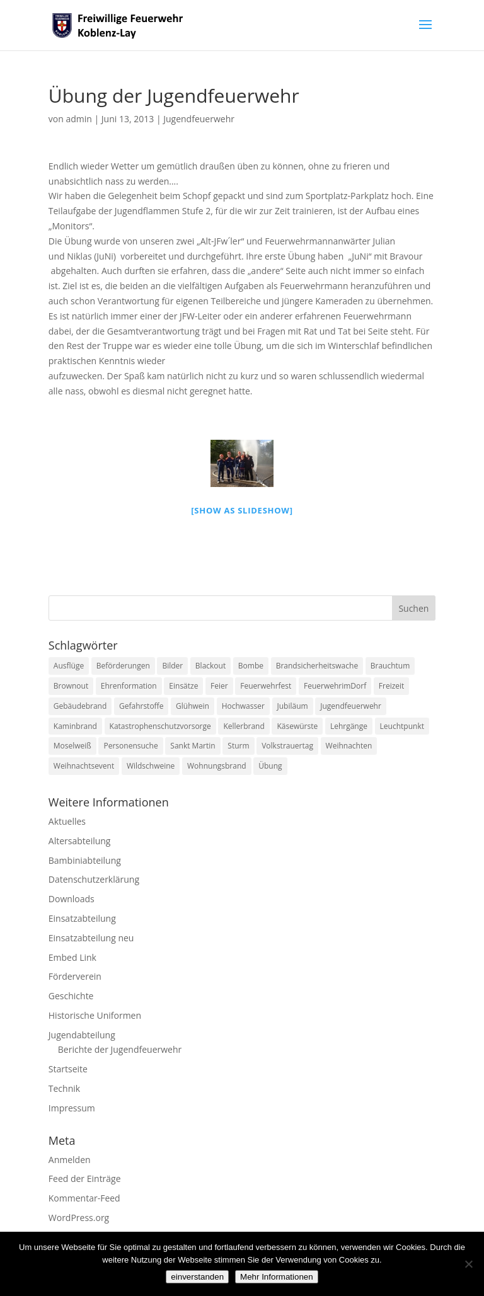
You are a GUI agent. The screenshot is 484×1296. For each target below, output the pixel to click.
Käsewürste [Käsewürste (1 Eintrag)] (297, 726)
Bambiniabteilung (85, 860)
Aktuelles (67, 821)
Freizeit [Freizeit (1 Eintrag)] (392, 685)
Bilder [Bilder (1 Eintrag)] (172, 665)
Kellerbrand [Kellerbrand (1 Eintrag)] (243, 726)
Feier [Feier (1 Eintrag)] (219, 685)
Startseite (68, 1069)
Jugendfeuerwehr (198, 119)
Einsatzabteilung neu (91, 938)
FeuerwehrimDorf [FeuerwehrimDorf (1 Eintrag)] (335, 685)
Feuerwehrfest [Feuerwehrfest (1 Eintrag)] (265, 685)
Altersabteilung (80, 841)
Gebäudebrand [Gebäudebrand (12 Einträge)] (80, 706)
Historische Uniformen (95, 1015)
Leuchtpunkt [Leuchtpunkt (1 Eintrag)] (402, 726)
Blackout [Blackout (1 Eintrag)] (210, 665)
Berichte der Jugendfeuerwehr (120, 1049)
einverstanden (197, 1277)
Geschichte (71, 996)
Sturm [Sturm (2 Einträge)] (238, 745)
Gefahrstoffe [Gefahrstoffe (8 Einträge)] (141, 706)
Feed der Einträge (85, 1178)
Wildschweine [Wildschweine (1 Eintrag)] (151, 765)
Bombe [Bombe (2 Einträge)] (250, 665)
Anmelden (70, 1160)
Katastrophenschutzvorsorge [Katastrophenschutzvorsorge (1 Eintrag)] (160, 726)
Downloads (72, 899)
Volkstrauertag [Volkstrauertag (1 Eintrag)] (287, 745)
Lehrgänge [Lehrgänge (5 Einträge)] (348, 726)
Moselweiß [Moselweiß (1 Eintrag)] (72, 745)
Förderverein (75, 976)
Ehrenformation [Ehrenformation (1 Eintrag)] (129, 685)
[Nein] (468, 1264)
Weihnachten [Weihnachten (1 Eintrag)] (349, 745)
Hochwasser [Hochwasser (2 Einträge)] (243, 706)
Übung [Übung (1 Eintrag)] (270, 765)
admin (78, 119)
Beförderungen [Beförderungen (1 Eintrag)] (123, 665)
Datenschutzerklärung (94, 879)
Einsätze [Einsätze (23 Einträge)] (183, 685)
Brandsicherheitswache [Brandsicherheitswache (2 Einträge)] (317, 665)
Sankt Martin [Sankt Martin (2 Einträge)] (192, 745)
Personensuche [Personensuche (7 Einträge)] (130, 745)
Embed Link (72, 957)
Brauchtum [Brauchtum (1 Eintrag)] (390, 665)
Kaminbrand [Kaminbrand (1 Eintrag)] (75, 726)
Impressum (72, 1108)
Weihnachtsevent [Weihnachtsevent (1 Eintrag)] (84, 765)
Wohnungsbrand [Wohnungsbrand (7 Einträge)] (216, 765)
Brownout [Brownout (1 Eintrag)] (71, 685)
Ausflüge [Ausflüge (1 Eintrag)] (69, 665)
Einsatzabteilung (82, 918)
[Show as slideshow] (242, 510)
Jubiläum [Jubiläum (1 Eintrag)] (292, 706)
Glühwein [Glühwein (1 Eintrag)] (192, 706)
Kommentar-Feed (84, 1198)
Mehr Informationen (276, 1277)
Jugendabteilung (82, 1035)
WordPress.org (79, 1218)
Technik (64, 1088)
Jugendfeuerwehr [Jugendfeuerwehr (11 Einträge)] (350, 706)
